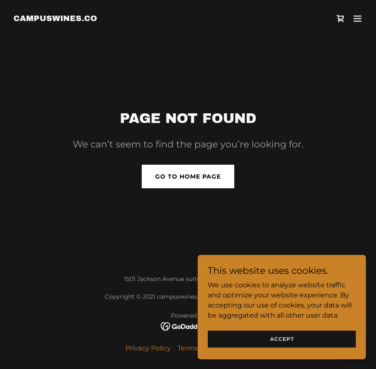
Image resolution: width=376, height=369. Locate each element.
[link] (55, 19)
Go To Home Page (188, 176)
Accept (282, 339)
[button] (357, 18)
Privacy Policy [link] (148, 348)
